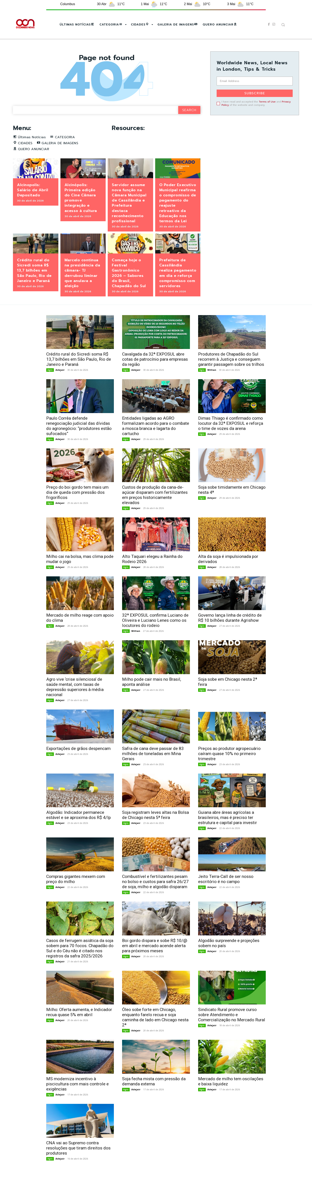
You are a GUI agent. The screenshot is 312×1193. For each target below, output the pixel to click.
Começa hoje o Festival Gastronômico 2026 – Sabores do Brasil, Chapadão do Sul (129, 287)
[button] (283, 24)
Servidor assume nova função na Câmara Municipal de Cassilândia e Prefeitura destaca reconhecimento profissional (129, 217)
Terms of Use (267, 102)
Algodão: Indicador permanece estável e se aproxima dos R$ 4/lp (78, 829)
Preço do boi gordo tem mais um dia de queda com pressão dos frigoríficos (77, 506)
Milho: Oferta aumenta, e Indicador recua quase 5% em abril (79, 1026)
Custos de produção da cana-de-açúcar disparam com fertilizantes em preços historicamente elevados (155, 509)
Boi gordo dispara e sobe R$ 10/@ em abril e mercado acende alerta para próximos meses (154, 960)
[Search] (189, 124)
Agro (50, 384)
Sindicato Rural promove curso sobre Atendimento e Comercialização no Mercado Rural (231, 1029)
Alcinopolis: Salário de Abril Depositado (32, 204)
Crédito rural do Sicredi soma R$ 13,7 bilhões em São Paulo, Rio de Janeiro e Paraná (34, 285)
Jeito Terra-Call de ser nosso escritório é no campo (225, 893)
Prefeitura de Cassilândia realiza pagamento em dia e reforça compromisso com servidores (177, 287)
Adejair (60, 384)
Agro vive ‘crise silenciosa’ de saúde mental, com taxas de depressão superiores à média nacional (75, 701)
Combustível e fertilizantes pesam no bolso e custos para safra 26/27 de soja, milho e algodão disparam (155, 896)
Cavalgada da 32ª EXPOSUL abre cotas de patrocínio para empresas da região (155, 373)
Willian (211, 384)
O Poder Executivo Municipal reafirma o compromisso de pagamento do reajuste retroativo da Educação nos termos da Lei (177, 217)
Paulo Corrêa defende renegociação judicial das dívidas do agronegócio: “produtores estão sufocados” (79, 440)
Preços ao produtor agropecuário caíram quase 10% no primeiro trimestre (229, 768)
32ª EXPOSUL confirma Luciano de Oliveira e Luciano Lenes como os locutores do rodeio (155, 634)
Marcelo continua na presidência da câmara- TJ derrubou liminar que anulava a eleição (82, 287)
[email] (255, 81)
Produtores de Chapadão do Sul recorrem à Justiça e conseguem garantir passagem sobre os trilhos (231, 373)
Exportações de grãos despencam (78, 762)
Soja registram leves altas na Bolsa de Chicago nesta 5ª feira (155, 829)
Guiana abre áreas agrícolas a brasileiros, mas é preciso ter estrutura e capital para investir (227, 831)
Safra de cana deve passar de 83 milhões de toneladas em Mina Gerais (153, 768)
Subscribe (254, 93)
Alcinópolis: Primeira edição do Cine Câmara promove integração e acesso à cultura (81, 212)
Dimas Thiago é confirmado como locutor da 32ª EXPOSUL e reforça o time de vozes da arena (230, 437)
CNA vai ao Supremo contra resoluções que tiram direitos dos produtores (78, 1162)
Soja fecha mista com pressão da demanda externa (154, 1096)
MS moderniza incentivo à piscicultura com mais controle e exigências (77, 1098)
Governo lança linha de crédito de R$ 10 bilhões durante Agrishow (230, 632)
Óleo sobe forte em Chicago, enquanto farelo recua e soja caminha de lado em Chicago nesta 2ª (155, 1031)
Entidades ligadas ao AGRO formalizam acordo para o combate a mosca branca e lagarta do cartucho (155, 440)
